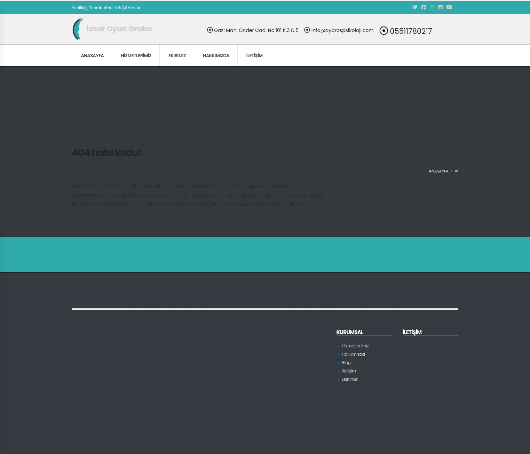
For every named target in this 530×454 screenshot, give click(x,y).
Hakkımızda (216, 55)
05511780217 (405, 31)
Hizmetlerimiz (136, 55)
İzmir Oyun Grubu (112, 29)
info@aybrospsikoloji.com (339, 30)
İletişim (254, 55)
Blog (346, 362)
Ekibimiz (177, 55)
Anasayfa (92, 55)
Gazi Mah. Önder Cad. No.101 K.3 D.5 (253, 30)
